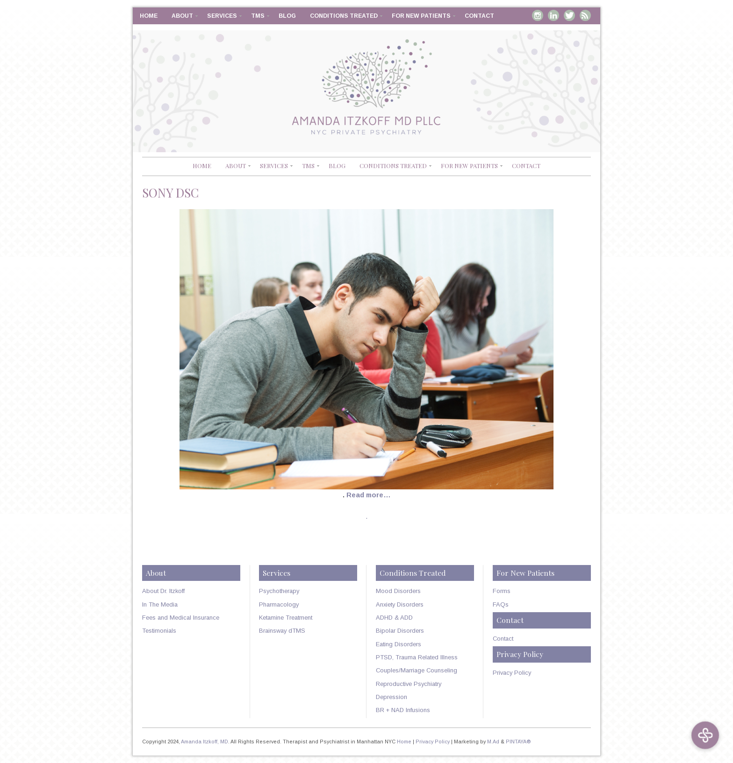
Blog (287, 16)
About (182, 16)
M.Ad (493, 741)
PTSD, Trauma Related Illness (417, 657)
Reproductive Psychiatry (408, 683)
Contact (479, 16)
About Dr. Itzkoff (163, 590)
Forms (501, 590)
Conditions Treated (344, 16)
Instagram (537, 15)
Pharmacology (279, 604)
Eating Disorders (398, 644)
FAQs (501, 604)
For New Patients (421, 16)
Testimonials (159, 630)
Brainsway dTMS (282, 630)
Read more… (368, 495)
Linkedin (553, 15)
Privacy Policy (512, 672)
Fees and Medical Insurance (180, 617)
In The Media (160, 604)
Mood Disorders (398, 590)
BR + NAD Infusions (403, 710)
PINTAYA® (518, 741)
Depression (391, 696)
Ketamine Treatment (285, 617)
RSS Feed (585, 15)
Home (149, 16)
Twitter (569, 15)
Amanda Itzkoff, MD (204, 741)
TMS (258, 16)
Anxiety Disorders (400, 604)
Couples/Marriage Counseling (416, 670)
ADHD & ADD (394, 617)
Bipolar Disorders (400, 630)
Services (222, 16)
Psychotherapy (279, 590)
